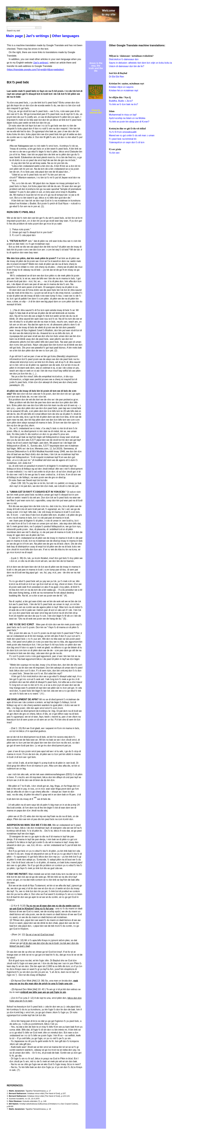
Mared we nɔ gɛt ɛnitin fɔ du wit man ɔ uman (131, 135)
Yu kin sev (114, 153)
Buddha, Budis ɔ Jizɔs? (121, 101)
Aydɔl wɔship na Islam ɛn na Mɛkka (127, 118)
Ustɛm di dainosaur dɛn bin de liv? (126, 66)
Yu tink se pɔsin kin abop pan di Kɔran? (129, 121)
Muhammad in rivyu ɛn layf (122, 114)
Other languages (65, 36)
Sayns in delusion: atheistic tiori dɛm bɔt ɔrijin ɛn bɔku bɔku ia (140, 63)
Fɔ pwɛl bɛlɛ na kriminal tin (122, 139)
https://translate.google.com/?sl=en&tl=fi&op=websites (35, 69)
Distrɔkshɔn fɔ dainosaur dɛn (124, 59)
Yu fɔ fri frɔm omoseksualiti (122, 132)
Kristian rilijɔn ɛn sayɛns (121, 87)
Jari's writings (37, 36)
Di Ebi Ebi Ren (116, 76)
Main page (14, 36)
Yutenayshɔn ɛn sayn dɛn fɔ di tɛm (126, 142)
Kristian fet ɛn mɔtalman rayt (123, 90)
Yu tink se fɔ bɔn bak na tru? (123, 104)
